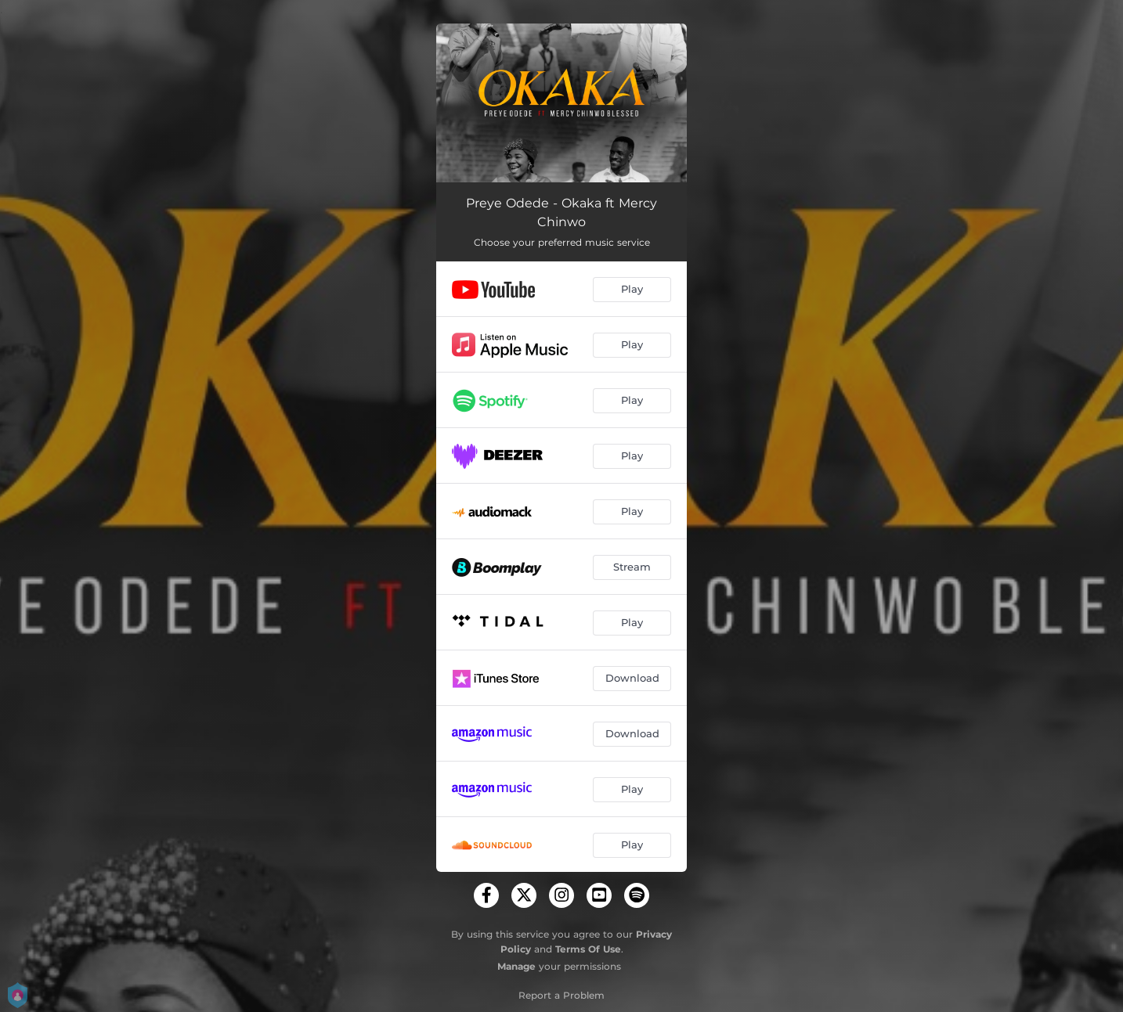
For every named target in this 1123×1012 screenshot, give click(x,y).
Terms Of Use (588, 949)
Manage (516, 966)
